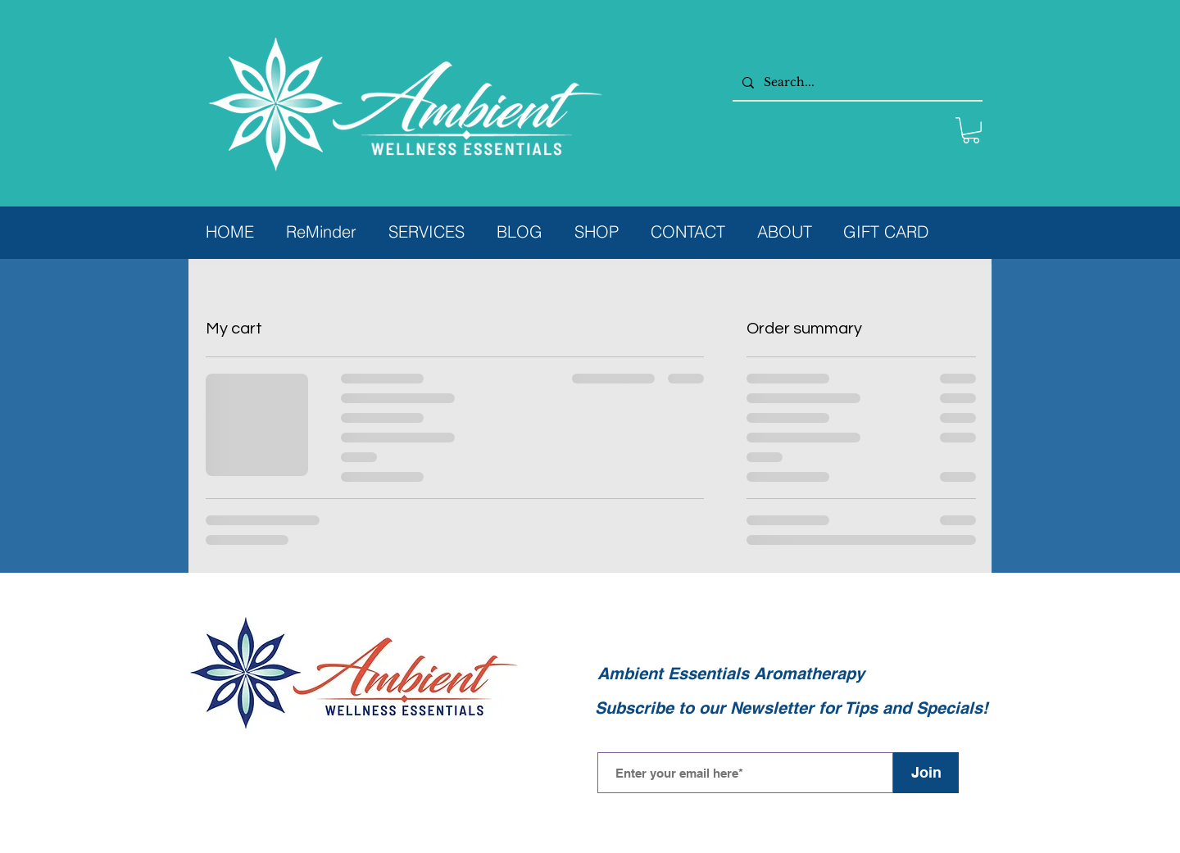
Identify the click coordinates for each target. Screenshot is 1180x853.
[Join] (926, 772)
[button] (971, 130)
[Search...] (856, 82)
